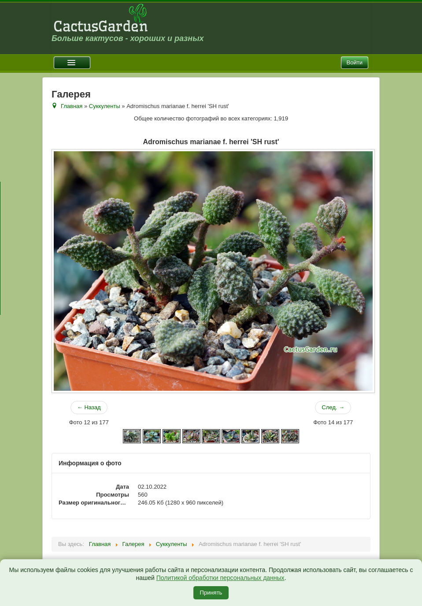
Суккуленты (104, 106)
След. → (333, 407)
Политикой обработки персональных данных (220, 577)
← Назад (89, 407)
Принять (211, 592)
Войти (355, 62)
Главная (71, 106)
